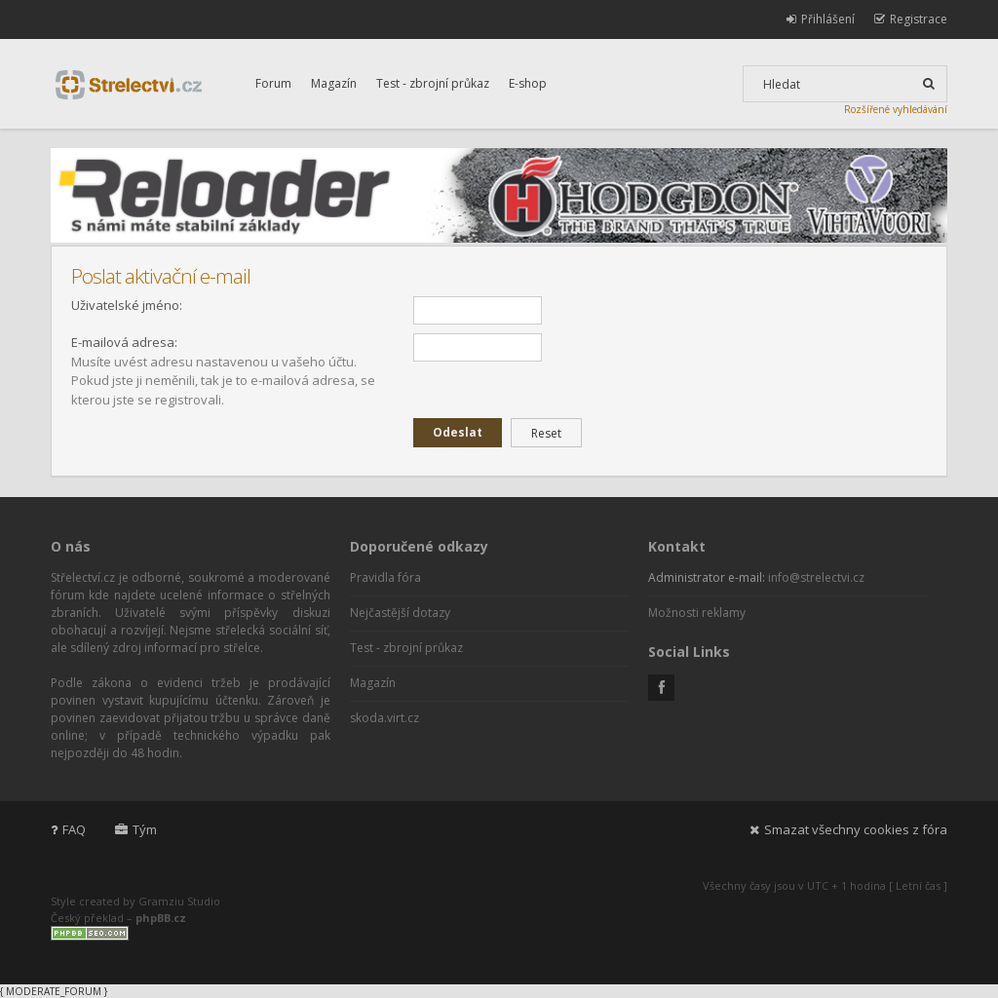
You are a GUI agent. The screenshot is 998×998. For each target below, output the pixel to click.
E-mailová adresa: (124, 342)
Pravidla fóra (385, 577)
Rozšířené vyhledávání (895, 109)
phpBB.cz (160, 917)
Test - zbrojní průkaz (432, 83)
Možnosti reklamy (697, 612)
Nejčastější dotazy (400, 612)
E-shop (528, 83)
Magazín (334, 83)
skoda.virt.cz (384, 718)
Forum (273, 83)
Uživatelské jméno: (126, 305)
